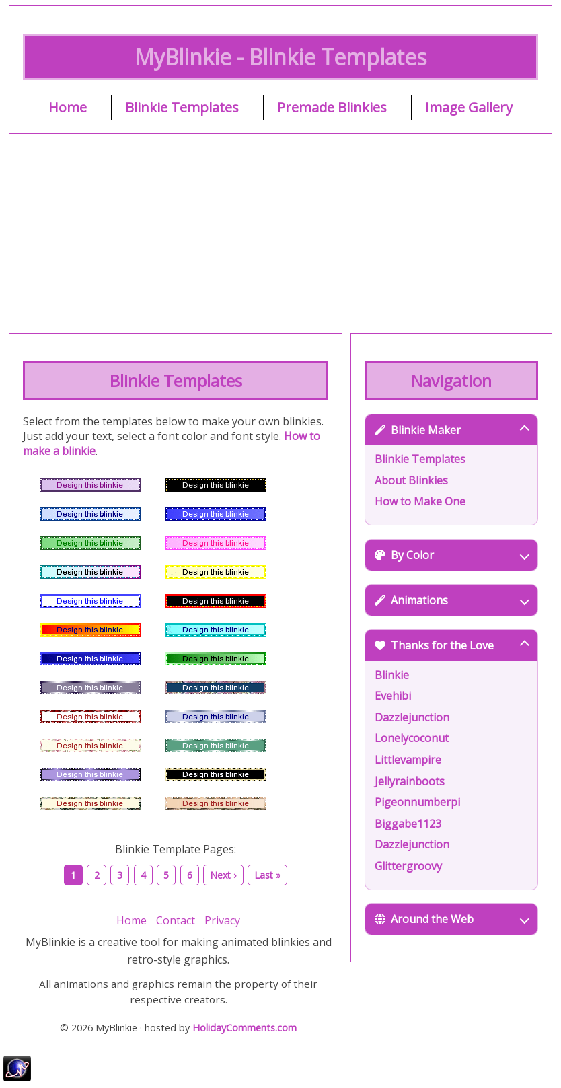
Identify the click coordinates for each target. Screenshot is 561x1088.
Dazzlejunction (412, 717)
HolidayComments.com (244, 1027)
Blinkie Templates (182, 107)
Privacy (222, 920)
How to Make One (420, 501)
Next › (223, 875)
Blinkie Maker (452, 430)
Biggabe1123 (408, 823)
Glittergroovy (408, 866)
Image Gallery (469, 107)
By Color (452, 555)
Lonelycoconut (412, 738)
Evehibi (393, 695)
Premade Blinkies (332, 107)
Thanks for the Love (452, 645)
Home (67, 107)
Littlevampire (408, 759)
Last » (267, 875)
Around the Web (452, 919)
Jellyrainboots (410, 781)
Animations (452, 600)
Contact (175, 920)
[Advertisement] (280, 233)
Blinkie (392, 674)
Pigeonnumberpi (417, 802)
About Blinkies (411, 480)
